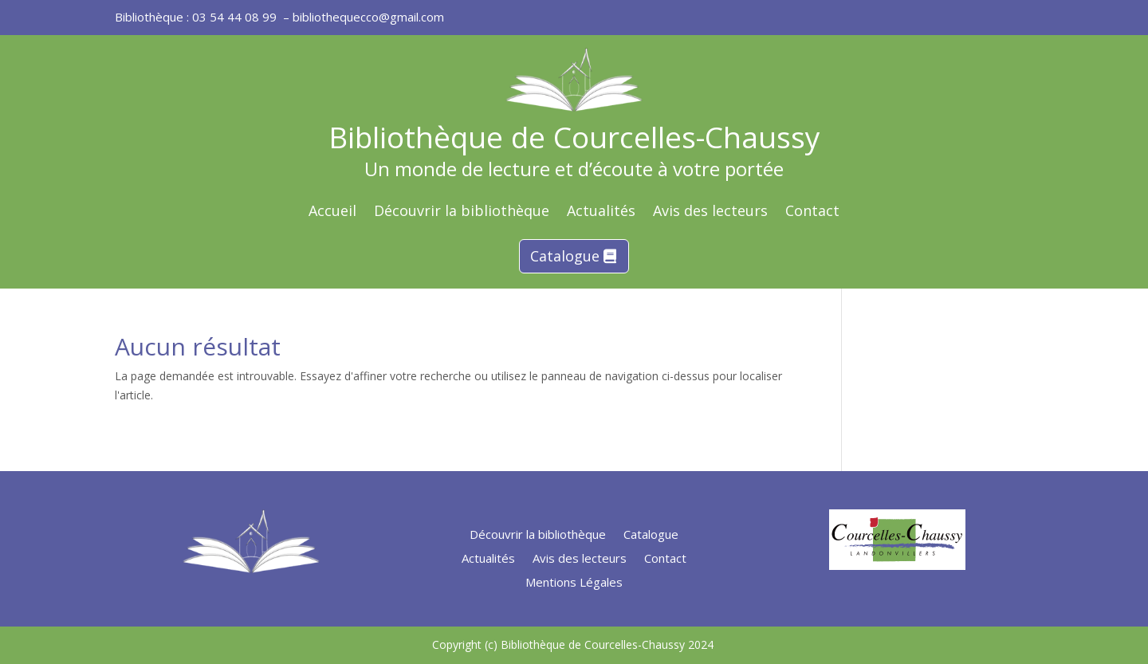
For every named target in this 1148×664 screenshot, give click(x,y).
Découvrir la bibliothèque (461, 212)
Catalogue (565, 255)
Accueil (332, 212)
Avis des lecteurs (710, 212)
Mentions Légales (574, 583)
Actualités (601, 212)
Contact (812, 212)
